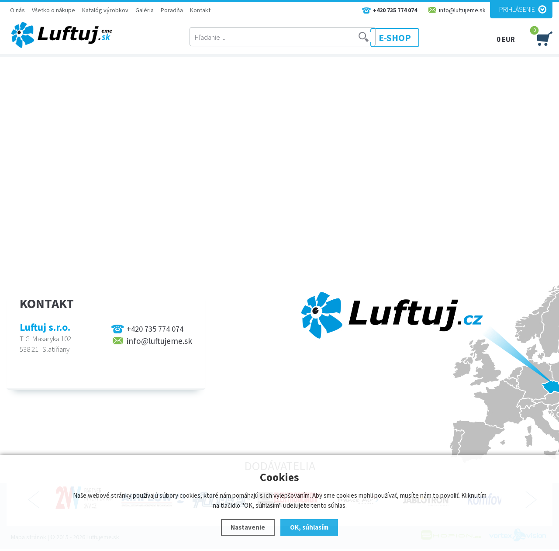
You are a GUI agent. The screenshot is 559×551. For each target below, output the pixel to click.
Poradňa (172, 10)
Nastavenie (248, 527)
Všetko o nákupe (53, 10)
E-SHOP (410, 37)
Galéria (144, 10)
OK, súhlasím (309, 527)
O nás (17, 10)
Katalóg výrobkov (105, 10)
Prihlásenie (517, 9)
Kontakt (200, 10)
